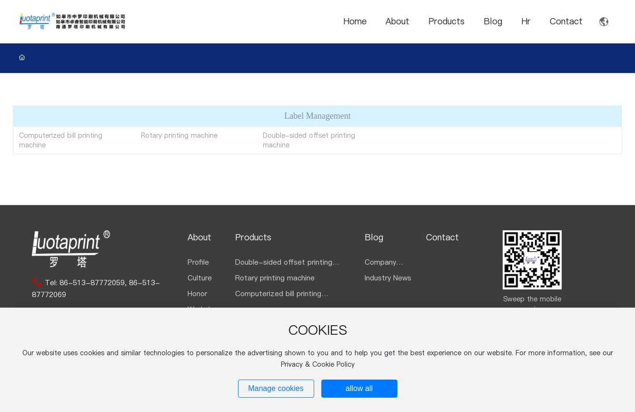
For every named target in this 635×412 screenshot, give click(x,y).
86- (66, 283)
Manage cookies (276, 388)
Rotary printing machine (179, 135)
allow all (359, 388)
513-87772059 (99, 283)
